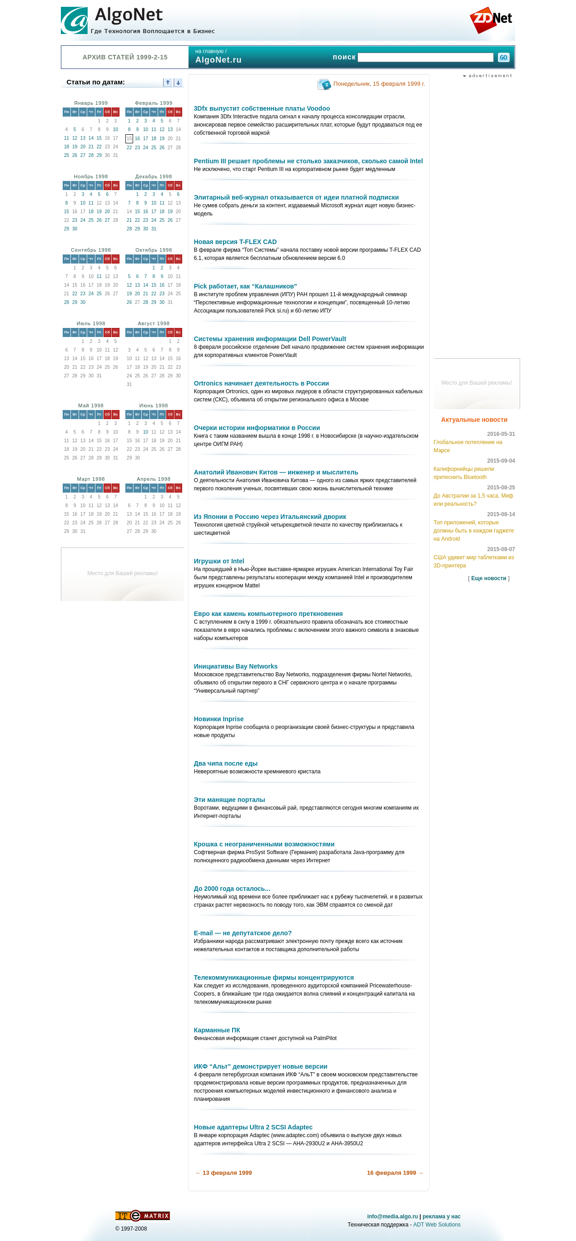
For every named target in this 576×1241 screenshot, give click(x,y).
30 (74, 228)
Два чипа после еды (226, 763)
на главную (209, 51)
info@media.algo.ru (392, 1216)
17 (145, 138)
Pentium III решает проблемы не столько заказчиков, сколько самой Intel (308, 161)
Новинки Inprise (219, 719)
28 (91, 155)
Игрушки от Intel (219, 561)
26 (74, 155)
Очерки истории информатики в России (257, 427)
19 (74, 146)
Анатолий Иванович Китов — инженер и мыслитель (276, 472)
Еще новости (489, 578)
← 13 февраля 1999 (223, 1172)
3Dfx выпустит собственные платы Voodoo (262, 108)
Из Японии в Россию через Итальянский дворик (270, 516)
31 (153, 228)
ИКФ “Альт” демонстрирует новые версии (261, 1066)
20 (82, 146)
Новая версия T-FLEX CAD (235, 241)
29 (99, 155)
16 (137, 138)
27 (82, 155)
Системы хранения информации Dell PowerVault (270, 338)
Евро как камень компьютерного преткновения (268, 613)
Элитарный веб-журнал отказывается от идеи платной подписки (296, 197)
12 (74, 138)
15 (99, 138)
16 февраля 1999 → (395, 1172)
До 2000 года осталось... (232, 888)
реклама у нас (441, 1216)
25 (66, 155)
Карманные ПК (217, 1030)
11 (66, 138)
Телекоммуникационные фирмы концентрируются (274, 977)
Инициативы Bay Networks (236, 666)
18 (66, 146)
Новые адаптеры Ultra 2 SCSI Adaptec (253, 1127)
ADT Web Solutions (437, 1224)
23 (137, 147)
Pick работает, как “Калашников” (245, 286)
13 (82, 138)
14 (91, 138)
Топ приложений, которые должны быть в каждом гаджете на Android (474, 530)
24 (145, 147)
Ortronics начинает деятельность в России (261, 383)
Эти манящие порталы (229, 799)
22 (99, 146)
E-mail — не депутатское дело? (243, 933)
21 (91, 146)
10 (115, 129)
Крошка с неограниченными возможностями (264, 844)
